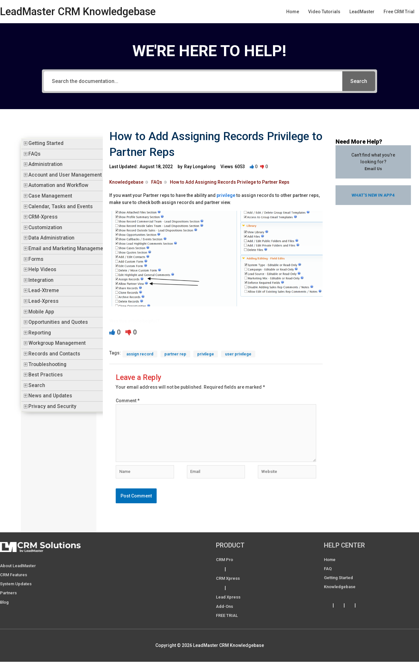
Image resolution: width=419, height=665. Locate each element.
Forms (36, 259)
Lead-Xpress (43, 301)
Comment (128, 401)
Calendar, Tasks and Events (60, 207)
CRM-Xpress (43, 217)
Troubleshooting (47, 364)
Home (330, 564)
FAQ (328, 573)
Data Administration (51, 238)
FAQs (34, 154)
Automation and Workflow (58, 185)
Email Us (373, 168)
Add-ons (225, 611)
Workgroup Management (57, 343)
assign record (141, 354)
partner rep (179, 354)
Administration (45, 164)
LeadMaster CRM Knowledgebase (84, 11)
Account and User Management (65, 175)
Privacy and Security (52, 406)
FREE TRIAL (227, 620)
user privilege (246, 354)
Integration (41, 280)
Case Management (50, 196)
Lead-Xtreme (43, 290)
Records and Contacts (54, 354)
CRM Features (14, 579)
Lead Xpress (229, 602)
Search (36, 385)
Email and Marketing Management (68, 248)
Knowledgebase (341, 591)
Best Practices (45, 375)
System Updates (17, 588)
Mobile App (41, 312)
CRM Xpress (229, 583)
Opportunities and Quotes (58, 322)
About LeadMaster (19, 570)
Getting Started (45, 143)
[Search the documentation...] (193, 81)
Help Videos (42, 269)
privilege (226, 195)
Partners (9, 597)
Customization (45, 227)
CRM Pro (225, 564)
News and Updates (50, 396)
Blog (5, 606)
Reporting (39, 333)
